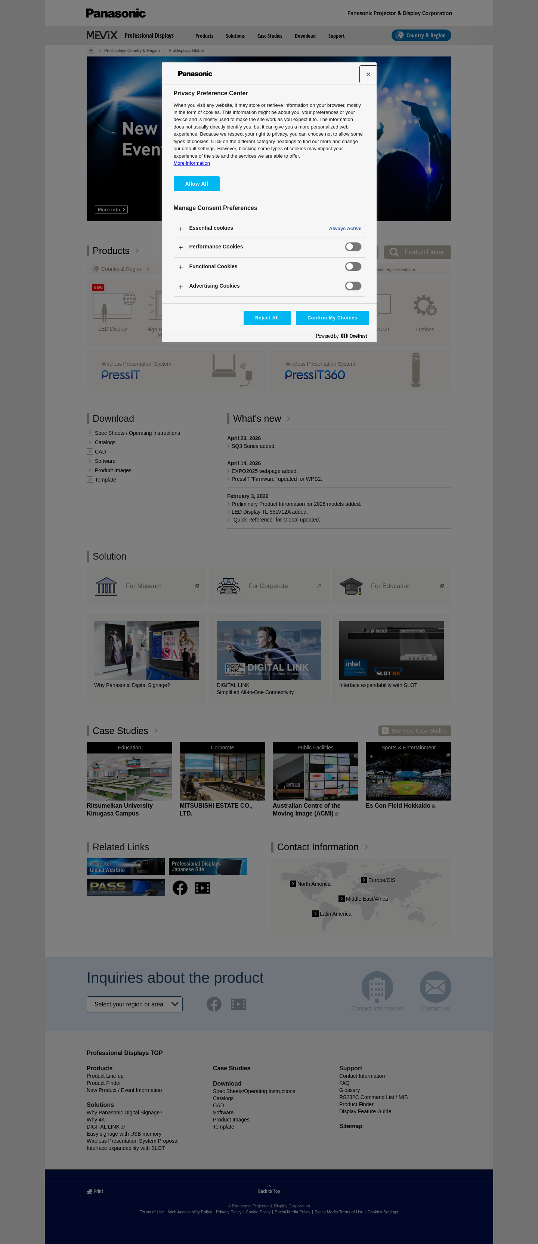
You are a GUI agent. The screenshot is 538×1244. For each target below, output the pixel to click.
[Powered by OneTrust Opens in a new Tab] (344, 337)
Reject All (267, 318)
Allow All (196, 184)
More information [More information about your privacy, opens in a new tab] (192, 163)
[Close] (368, 74)
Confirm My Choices (332, 318)
